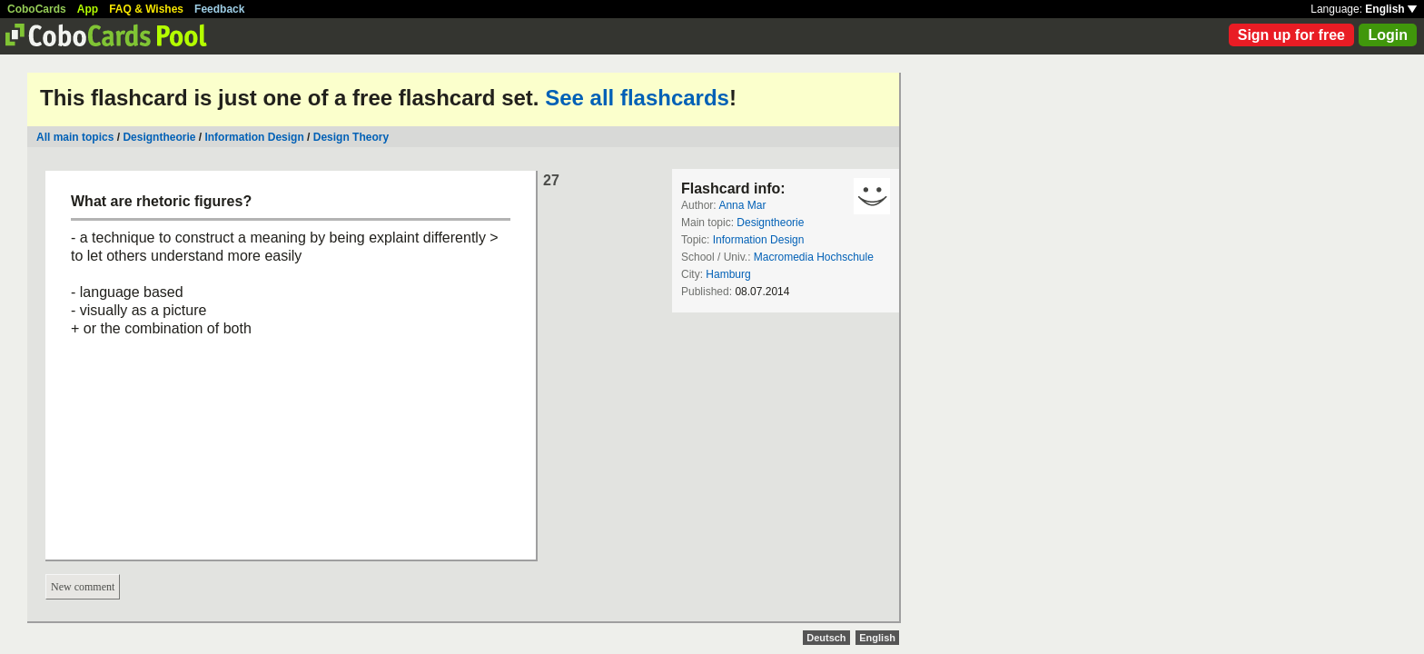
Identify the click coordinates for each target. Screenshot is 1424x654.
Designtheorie (159, 137)
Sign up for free (1291, 35)
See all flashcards (637, 97)
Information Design (253, 137)
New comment (82, 586)
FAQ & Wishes (146, 9)
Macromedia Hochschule (814, 257)
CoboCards (36, 9)
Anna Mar (742, 205)
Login (1388, 35)
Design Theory (351, 137)
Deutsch (826, 637)
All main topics (75, 137)
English (1391, 9)
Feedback (219, 9)
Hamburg (728, 274)
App (87, 9)
